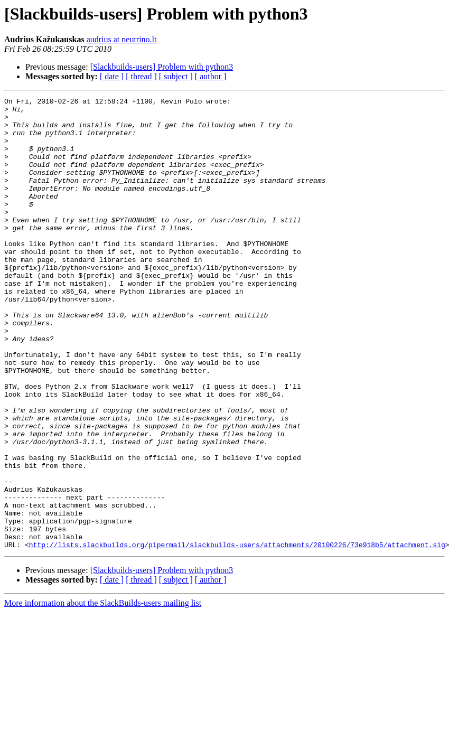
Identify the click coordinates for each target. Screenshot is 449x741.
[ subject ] (176, 76)
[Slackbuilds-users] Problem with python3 (161, 66)
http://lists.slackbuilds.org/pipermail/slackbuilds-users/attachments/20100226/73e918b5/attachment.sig (237, 635)
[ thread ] (141, 76)
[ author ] (211, 76)
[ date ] (112, 76)
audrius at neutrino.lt (122, 39)
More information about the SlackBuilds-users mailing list (102, 693)
